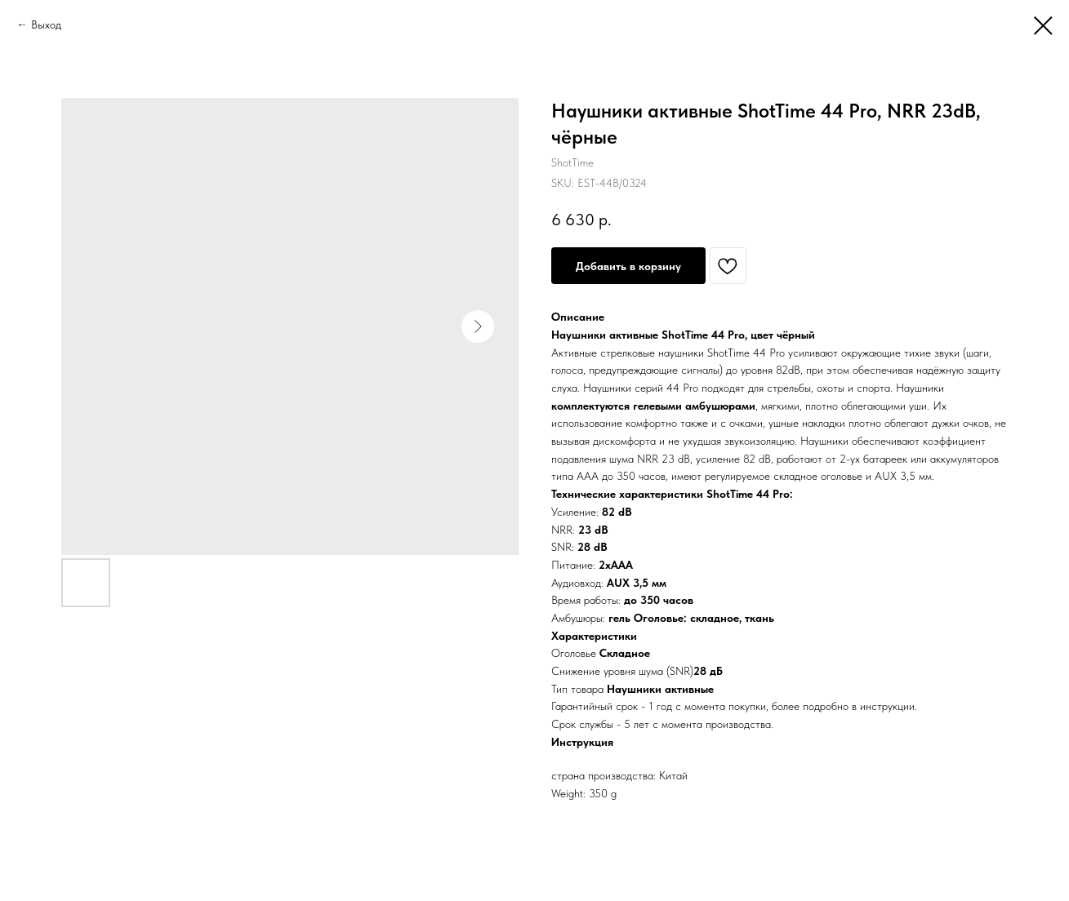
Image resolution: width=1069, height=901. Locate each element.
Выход (46, 24)
